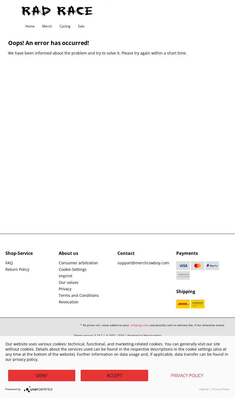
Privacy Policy (187, 375)
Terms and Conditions (79, 295)
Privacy (65, 288)
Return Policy (17, 269)
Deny (41, 375)
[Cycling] (65, 26)
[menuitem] (30, 26)
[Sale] (81, 26)
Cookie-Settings (73, 269)
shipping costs (139, 325)
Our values (69, 282)
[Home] (30, 26)
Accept (114, 375)
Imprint (65, 275)
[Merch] (47, 26)
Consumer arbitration (78, 262)
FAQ (9, 262)
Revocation (69, 301)
